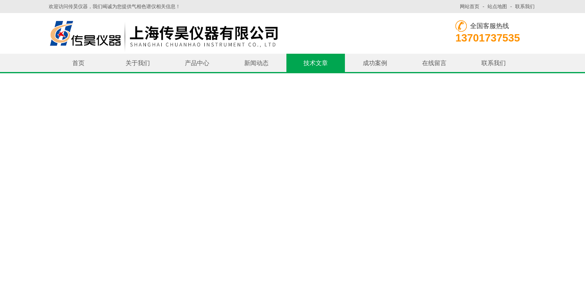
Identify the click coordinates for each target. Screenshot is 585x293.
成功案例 (375, 62)
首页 (78, 62)
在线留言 (434, 62)
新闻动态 (256, 62)
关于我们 (138, 62)
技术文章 (315, 62)
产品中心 (197, 62)
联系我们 (525, 6)
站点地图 (497, 6)
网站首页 (469, 6)
